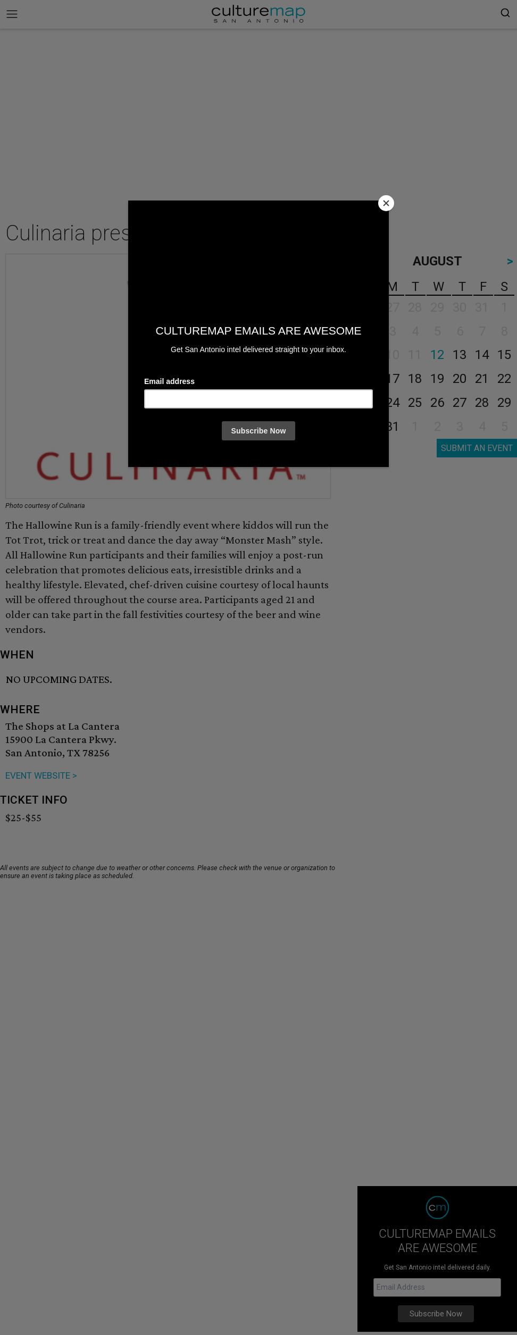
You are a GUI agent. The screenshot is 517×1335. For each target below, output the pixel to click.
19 (437, 378)
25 (415, 402)
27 (459, 402)
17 (392, 378)
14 (482, 354)
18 (415, 378)
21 (482, 378)
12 (437, 354)
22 (504, 378)
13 (459, 354)
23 (370, 402)
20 (459, 378)
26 (437, 402)
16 (370, 378)
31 (392, 426)
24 (392, 402)
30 (370, 426)
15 (504, 354)
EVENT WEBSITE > (41, 775)
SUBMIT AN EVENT (477, 448)
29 (504, 402)
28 (482, 402)
